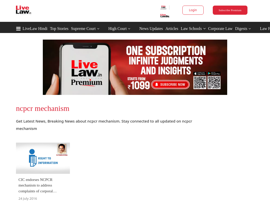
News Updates (151, 28)
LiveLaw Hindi (35, 28)
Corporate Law (220, 28)
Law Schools (193, 28)
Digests (241, 28)
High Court (117, 28)
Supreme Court (83, 28)
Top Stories (59, 28)
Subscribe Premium (230, 10)
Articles (171, 28)
